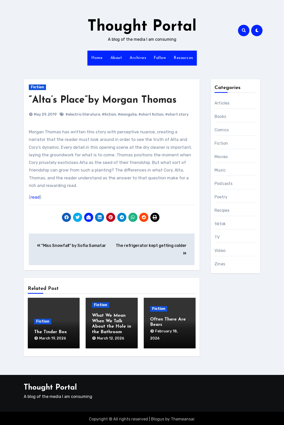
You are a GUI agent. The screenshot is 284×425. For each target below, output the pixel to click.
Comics (222, 130)
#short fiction (150, 114)
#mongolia (127, 114)
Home (97, 58)
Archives (138, 58)
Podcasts (224, 183)
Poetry (221, 197)
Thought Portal (142, 26)
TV (217, 237)
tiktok (220, 223)
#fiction (109, 114)
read (35, 197)
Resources (183, 58)
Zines (220, 264)
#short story (176, 114)
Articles (222, 103)
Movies (221, 156)
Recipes (222, 210)
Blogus (157, 417)
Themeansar (182, 417)
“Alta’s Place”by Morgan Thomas (103, 100)
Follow (160, 58)
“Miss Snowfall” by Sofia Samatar (71, 245)
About (116, 58)
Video (220, 250)
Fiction (37, 87)
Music (220, 170)
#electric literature (82, 114)
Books (220, 116)
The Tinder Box (50, 332)
